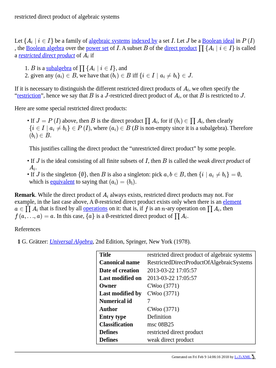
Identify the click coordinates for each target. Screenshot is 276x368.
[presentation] (38, 41)
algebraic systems (109, 41)
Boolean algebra (45, 48)
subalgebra (58, 68)
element (232, 202)
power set (97, 48)
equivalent (62, 182)
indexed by (145, 41)
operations (95, 209)
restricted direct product (47, 55)
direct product (180, 48)
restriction (29, 95)
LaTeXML (245, 357)
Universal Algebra (71, 241)
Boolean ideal (218, 41)
